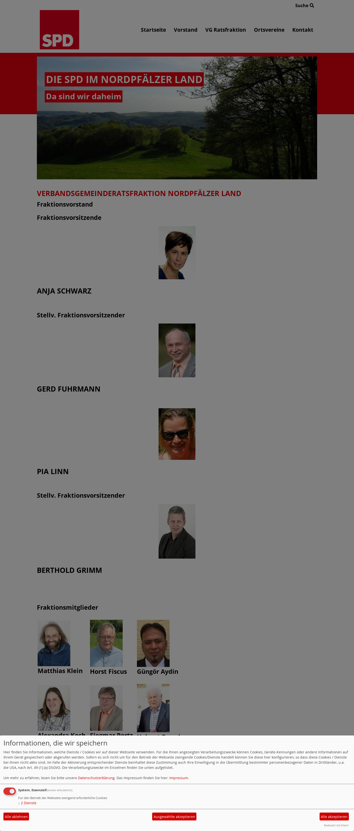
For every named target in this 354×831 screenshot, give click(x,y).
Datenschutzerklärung (96, 777)
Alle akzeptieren (334, 816)
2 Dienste (27, 803)
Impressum (178, 777)
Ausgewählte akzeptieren (174, 816)
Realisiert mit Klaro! (336, 825)
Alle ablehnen (16, 816)
